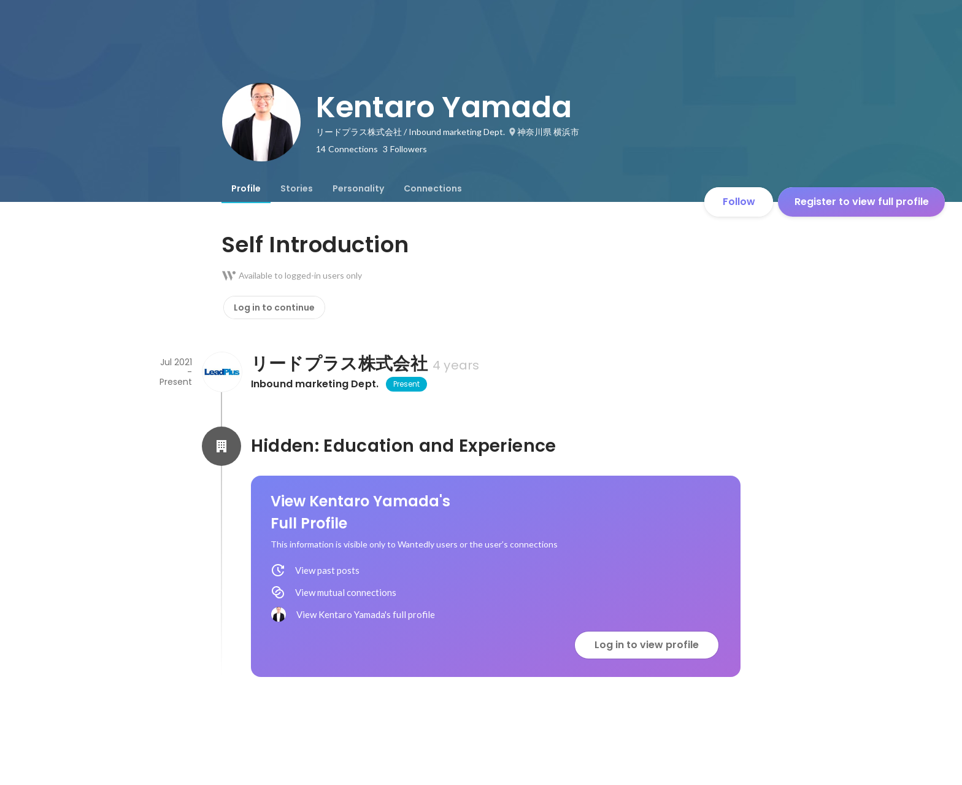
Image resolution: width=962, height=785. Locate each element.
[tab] (246, 188)
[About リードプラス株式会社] (221, 372)
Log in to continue (274, 307)
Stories (296, 188)
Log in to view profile (647, 645)
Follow (739, 202)
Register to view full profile (862, 202)
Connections (433, 188)
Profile (246, 188)
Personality (358, 188)
